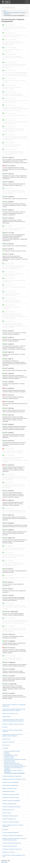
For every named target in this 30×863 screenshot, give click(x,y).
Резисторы (6, 752)
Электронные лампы (8, 756)
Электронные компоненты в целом (12, 751)
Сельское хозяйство (6, 812)
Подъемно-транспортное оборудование (11, 800)
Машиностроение (6, 739)
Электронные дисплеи (9, 758)
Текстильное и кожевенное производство (11, 806)
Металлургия (5, 829)
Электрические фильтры (9, 760)
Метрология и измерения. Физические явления (12, 724)
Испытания (4, 727)
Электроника (7, 14)
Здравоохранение (6, 716)
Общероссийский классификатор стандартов (15, 12)
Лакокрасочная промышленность (9, 846)
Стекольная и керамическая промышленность (12, 835)
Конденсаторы (7, 754)
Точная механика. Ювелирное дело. (10, 785)
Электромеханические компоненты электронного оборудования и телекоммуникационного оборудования (15, 768)
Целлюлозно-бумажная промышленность (11, 843)
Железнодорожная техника (8, 791)
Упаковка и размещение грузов (9, 803)
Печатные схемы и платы (9, 762)
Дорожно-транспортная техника (9, 788)
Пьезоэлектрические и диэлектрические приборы (15, 759)
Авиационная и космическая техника (10, 797)
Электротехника (6, 745)
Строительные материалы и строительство (12, 849)
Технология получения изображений (10, 782)
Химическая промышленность (9, 818)
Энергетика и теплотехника (8, 742)
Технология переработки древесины (10, 832)
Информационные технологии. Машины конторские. (14, 779)
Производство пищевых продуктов (10, 815)
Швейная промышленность (8, 809)
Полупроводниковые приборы (10, 755)
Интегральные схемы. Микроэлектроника (13, 764)
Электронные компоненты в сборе (11, 763)
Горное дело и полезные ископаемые (10, 822)
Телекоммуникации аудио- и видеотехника (11, 776)
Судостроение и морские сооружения (10, 794)
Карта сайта (4, 862)
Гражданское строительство (8, 852)
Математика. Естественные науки (10, 713)
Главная (4, 11)
